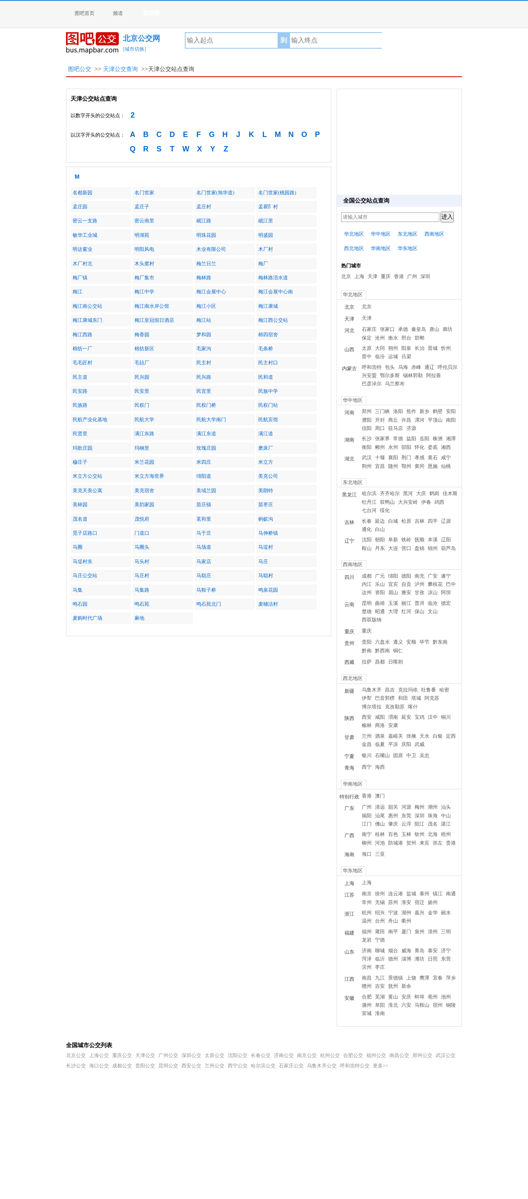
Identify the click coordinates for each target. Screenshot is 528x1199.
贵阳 (367, 642)
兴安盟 (369, 375)
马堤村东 (82, 561)
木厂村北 (82, 264)
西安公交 (191, 1066)
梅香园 (141, 335)
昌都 (380, 662)
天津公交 (145, 1055)
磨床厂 (265, 448)
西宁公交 (238, 1066)
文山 (433, 611)
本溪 (433, 540)
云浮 (406, 824)
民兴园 (141, 377)
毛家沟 (203, 349)
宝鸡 (419, 717)
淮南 (380, 1013)
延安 (406, 717)
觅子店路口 (85, 533)
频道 (118, 13)
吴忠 (424, 755)
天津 (372, 276)
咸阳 (380, 717)
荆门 (406, 457)
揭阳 (367, 816)
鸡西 (439, 502)
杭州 (367, 913)
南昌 (367, 978)
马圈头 (141, 547)
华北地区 (354, 234)
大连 (393, 548)
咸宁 (446, 457)
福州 (367, 932)
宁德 (380, 940)
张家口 (387, 329)
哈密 (444, 690)
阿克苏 (431, 698)
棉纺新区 (144, 349)
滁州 (367, 1005)
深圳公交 (191, 1055)
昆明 (367, 603)
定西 (451, 736)
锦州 (433, 548)
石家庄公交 (291, 1066)
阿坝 (446, 592)
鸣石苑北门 (208, 604)
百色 (393, 834)
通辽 (429, 367)
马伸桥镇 (268, 533)
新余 (406, 986)
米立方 (265, 462)
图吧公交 (79, 69)
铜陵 (451, 1005)
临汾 (380, 356)
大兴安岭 (408, 502)
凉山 (433, 592)
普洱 (419, 603)
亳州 (433, 997)
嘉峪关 (395, 736)
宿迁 (419, 902)
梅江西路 (82, 335)
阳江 (419, 824)
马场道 (203, 547)
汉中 (433, 717)
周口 (380, 428)
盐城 (411, 894)
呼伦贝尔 (447, 367)
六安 (406, 1005)
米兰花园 (144, 462)
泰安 (433, 951)
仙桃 (446, 466)
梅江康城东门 (87, 320)
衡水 (393, 338)
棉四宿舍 (268, 335)
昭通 (380, 611)
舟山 (393, 921)
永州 (393, 447)
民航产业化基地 (90, 419)
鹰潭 (424, 978)
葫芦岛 (448, 548)
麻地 (139, 618)
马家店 (203, 561)
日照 (433, 959)
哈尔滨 (369, 493)
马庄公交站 (85, 575)
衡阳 (367, 447)
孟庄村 (203, 207)
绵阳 (393, 576)
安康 (393, 725)
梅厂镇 (80, 278)
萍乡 (451, 978)
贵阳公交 (145, 1066)
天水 (424, 736)
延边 (380, 521)
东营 (446, 959)
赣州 (367, 986)
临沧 (433, 603)
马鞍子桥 (206, 590)
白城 (393, 521)
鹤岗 (434, 493)
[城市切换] (134, 49)
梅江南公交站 (87, 306)
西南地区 (434, 234)
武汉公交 (445, 1055)
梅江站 (203, 320)
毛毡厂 (141, 363)
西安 (367, 717)
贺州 (411, 843)
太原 (367, 348)
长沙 (367, 438)
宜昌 (380, 466)
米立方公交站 (87, 476)
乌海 (403, 367)
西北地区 (354, 248)
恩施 (433, 466)
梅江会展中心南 (275, 292)
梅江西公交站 (273, 320)
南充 (419, 576)
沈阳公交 (238, 1055)
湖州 (406, 913)
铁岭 (406, 540)
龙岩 (367, 940)
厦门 (406, 932)
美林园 (80, 504)
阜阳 (380, 1005)
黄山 (393, 997)
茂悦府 (141, 519)
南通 (451, 894)
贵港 (451, 843)
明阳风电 (144, 249)
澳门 (380, 796)
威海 (406, 951)
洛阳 (398, 411)
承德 (403, 329)
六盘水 (382, 642)
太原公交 (214, 1055)
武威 (419, 744)
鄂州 (406, 466)
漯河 (419, 420)
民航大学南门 (211, 419)
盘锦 (419, 548)
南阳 (451, 420)
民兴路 (203, 377)
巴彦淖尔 (372, 384)
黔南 (367, 651)
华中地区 (381, 234)
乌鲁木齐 (372, 690)
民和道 (265, 377)
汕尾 (380, 816)
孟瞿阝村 (268, 207)
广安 (433, 576)
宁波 (393, 913)
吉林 (419, 521)
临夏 (380, 744)
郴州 (380, 447)
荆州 (367, 466)
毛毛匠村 (82, 363)
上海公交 (99, 1055)
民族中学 (268, 391)
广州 (412, 276)
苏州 (393, 902)
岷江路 (203, 221)
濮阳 (367, 420)
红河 (406, 611)
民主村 (203, 363)
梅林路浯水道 (273, 278)
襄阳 (393, 457)
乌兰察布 (395, 384)
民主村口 (268, 363)
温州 (367, 921)
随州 (393, 466)
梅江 (77, 292)
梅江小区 (206, 306)
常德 (398, 438)
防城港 (395, 843)
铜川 (446, 717)
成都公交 (122, 1066)
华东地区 (407, 248)
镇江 (438, 894)
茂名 (433, 824)
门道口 (141, 533)
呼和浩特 (372, 367)
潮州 (433, 807)
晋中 (367, 356)
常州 (367, 902)
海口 (367, 854)
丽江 (406, 603)
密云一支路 (85, 221)
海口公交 (99, 1066)
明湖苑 (141, 235)
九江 (380, 978)
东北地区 (407, 234)
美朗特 (265, 490)
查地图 (151, 13)
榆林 (367, 725)
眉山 (393, 592)
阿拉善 (433, 375)
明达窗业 (82, 249)
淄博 (406, 959)
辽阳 (446, 540)
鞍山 (367, 548)
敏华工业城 (85, 235)
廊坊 (448, 329)
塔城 (416, 698)
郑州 (367, 411)
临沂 (380, 959)
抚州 (393, 986)
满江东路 (144, 434)
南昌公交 (399, 1055)
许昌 (406, 420)
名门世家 (144, 193)
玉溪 (393, 603)
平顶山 (435, 420)
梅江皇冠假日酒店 (154, 320)
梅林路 (203, 278)
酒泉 (380, 736)
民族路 (80, 405)
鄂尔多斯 (390, 375)
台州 (380, 921)
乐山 (380, 584)
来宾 (424, 843)
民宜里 (203, 391)
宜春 (438, 978)
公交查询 (402, 40)
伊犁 (367, 698)
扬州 (433, 902)
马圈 (77, 547)
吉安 (380, 986)
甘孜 (419, 592)
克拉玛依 (408, 690)
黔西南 (382, 651)
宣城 (367, 1013)
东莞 (406, 816)
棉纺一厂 (82, 349)
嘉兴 (419, 913)
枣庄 (380, 967)
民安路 (80, 391)
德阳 (406, 576)
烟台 (393, 951)
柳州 (367, 843)
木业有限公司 (211, 249)
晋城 (433, 348)
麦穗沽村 (268, 604)
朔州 (393, 348)
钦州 (419, 834)
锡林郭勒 (413, 375)
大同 (380, 348)
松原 (406, 521)
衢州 (406, 921)
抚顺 (419, 540)
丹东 (380, 548)
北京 (346, 276)
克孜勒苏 (395, 707)
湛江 (446, 824)
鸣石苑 (141, 604)
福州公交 (376, 1055)
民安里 (141, 391)
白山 (380, 529)
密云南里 (144, 221)
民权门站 (268, 405)
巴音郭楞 (385, 698)
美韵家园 (144, 504)
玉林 (406, 834)
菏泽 (367, 959)
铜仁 (398, 651)
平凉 (393, 744)
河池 (380, 843)
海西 (380, 767)
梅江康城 (268, 306)
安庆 (406, 997)
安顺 (411, 642)
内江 (367, 584)
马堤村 (265, 547)
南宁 (367, 834)
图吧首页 (84, 13)
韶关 (393, 807)
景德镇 (395, 978)
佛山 (380, 824)
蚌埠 (419, 997)
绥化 (385, 510)
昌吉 (390, 690)
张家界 (382, 438)
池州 (446, 997)
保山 (419, 611)
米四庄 (203, 462)
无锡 (380, 902)
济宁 (446, 951)
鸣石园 (80, 604)
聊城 (380, 951)
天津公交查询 (120, 69)
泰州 (424, 894)
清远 (380, 807)
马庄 (263, 561)
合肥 (367, 997)
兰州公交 (214, 1066)
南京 (367, 894)
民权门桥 (206, 405)
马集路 (141, 590)
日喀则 (395, 662)
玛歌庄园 (82, 448)
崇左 (438, 843)
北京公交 (76, 1055)
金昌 (367, 744)
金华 (433, 913)
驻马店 (395, 428)
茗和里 (203, 519)
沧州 (380, 338)
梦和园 (203, 335)
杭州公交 (330, 1055)
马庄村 (141, 575)
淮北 (393, 1005)
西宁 (367, 767)
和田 (403, 698)
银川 (367, 755)
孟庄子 (141, 207)
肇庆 (393, 824)
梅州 (419, 807)
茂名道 (80, 519)
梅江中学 (144, 292)
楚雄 (367, 611)
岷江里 (265, 221)
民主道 (80, 377)
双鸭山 (387, 502)
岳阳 (424, 438)
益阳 (411, 438)
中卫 (411, 755)
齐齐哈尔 (390, 493)
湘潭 (451, 438)
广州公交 (168, 1055)
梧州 (446, 834)
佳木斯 (450, 493)
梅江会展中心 (211, 292)
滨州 (367, 967)
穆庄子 (80, 462)
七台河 (369, 510)
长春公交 (261, 1055)
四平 (433, 521)
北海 (433, 834)
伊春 (426, 502)
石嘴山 (382, 755)
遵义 (398, 642)
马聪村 (265, 575)
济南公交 (284, 1055)
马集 (77, 590)
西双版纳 (372, 620)
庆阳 (406, 744)
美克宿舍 (144, 490)
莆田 (380, 932)
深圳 (425, 276)
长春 (367, 521)
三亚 (380, 854)
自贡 (406, 584)
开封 (380, 420)
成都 (367, 576)
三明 (446, 932)
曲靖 (380, 603)
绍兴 (380, 913)
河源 (406, 807)
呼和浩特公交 (355, 1066)
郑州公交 (422, 1055)
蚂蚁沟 (265, 519)
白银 (438, 736)
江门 (367, 824)
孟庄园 (80, 207)
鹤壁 (438, 411)
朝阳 (380, 540)
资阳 (380, 592)
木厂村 (265, 249)
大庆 (421, 493)
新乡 (424, 411)
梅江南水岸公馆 (151, 306)
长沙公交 (76, 1066)
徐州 (380, 894)
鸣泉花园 (268, 590)
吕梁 (406, 356)
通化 (367, 529)
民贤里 (80, 434)
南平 (393, 932)
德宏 (446, 603)
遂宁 (446, 576)
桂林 (380, 834)
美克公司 (268, 476)
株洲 (438, 438)
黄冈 (419, 466)
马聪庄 (203, 575)
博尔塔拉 (372, 707)
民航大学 (144, 419)
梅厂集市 (144, 278)
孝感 (419, 457)
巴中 (451, 584)
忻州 (446, 348)
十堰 (380, 457)
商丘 (393, 420)
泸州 (419, 584)
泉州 (419, 932)
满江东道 (206, 434)
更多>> (381, 1066)
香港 (399, 276)
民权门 (141, 405)
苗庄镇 (203, 504)
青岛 (419, 951)
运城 (393, 356)
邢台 (406, 338)
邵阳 (406, 447)
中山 (446, 816)
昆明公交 (168, 1066)
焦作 (411, 411)
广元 (380, 576)
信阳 (367, 428)
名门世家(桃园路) (277, 193)
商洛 (380, 725)
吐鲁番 (428, 690)
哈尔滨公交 (263, 1066)
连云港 (395, 894)
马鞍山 (422, 1005)
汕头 (446, 807)
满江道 (265, 434)
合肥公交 (353, 1055)
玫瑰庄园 (206, 448)
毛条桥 (265, 349)
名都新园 (82, 193)
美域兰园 (206, 490)
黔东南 (440, 642)
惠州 (393, 816)
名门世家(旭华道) (215, 193)
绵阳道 (203, 476)
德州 (393, 959)
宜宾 (393, 584)
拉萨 (367, 662)
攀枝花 (435, 584)
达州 (367, 592)
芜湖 (380, 997)
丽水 (446, 913)
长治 (419, 348)
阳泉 (406, 348)
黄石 (433, 457)
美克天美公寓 (87, 490)
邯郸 (419, 338)
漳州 (433, 932)
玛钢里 (141, 448)
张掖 (411, 736)
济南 (367, 951)
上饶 (411, 978)
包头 (390, 367)
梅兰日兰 (206, 264)
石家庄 (369, 329)
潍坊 (419, 959)
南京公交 (307, 1055)
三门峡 (382, 411)
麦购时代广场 (87, 618)
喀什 (413, 707)
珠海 (433, 816)
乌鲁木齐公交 (322, 1066)
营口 (406, 548)
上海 (359, 276)
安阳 (451, 411)
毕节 (424, 642)
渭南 (393, 717)
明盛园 (265, 235)
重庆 (386, 276)
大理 (393, 611)
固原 (398, 755)
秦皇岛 (418, 329)
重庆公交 (122, 1055)
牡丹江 (369, 502)
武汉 (367, 457)
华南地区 (381, 248)
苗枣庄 (265, 504)
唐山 (434, 329)
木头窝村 (144, 264)
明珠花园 (206, 235)
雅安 (406, 592)
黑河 (408, 493)
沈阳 (367, 540)
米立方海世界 (149, 476)
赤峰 (416, 367)
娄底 (433, 447)
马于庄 (203, 533)
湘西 (446, 447)
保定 (367, 338)
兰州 (367, 736)
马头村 (141, 561)
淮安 (406, 902)
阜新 (393, 540)
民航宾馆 (268, 419)
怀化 (419, 447)
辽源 (446, 521)
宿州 (438, 1005)
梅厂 (263, 264)
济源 (411, 428)
